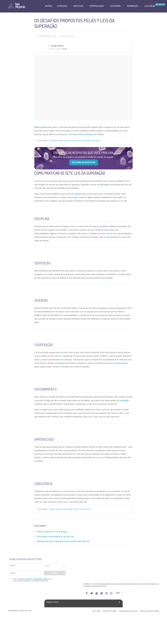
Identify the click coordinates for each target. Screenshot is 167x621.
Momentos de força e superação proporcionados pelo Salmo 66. (63, 541)
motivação (108, 278)
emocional (77, 134)
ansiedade (124, 400)
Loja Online (150, 6)
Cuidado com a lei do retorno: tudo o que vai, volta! (70, 509)
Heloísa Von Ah (57, 46)
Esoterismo (115, 6)
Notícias (48, 6)
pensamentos (46, 127)
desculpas (122, 363)
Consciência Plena (46, 36)
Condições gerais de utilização (128, 611)
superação (78, 194)
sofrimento (97, 181)
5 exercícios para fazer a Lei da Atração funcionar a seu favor (74, 141)
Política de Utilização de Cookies (149, 611)
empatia (61, 363)
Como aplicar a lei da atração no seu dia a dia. (55, 536)
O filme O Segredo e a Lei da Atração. (52, 531)
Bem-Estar (78, 6)
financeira (89, 134)
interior (117, 491)
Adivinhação (132, 6)
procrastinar (110, 230)
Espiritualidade (67, 36)
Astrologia (62, 6)
